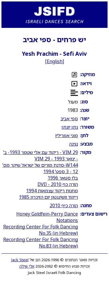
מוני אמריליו (66, 135)
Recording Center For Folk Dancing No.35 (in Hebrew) (40, 229)
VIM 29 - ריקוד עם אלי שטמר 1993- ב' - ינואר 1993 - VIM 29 (40, 155)
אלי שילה (26, 266)
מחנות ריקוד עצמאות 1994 (52, 190)
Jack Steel (19, 259)
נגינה (73, 144)
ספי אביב (69, 118)
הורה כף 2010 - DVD (57, 184)
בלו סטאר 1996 (63, 178)
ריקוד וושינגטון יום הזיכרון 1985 (48, 197)
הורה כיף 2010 (64, 205)
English (54, 61)
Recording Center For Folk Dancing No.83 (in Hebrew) (40, 242)
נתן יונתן (70, 127)
